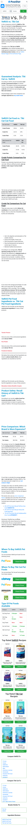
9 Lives (4, 761)
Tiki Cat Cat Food (6, 823)
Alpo (4, 768)
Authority (5, 775)
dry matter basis (18, 95)
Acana (4, 763)
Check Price (7, 666)
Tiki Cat (4, 809)
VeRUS (4, 811)
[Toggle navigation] (1, 1)
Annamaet (5, 772)
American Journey (7, 770)
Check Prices (19, 562)
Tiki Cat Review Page (15, 53)
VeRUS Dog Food (6, 819)
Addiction (5, 764)
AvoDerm (5, 777)
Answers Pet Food (7, 773)
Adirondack (6, 766)
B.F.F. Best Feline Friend (9, 801)
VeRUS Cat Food (6, 821)
